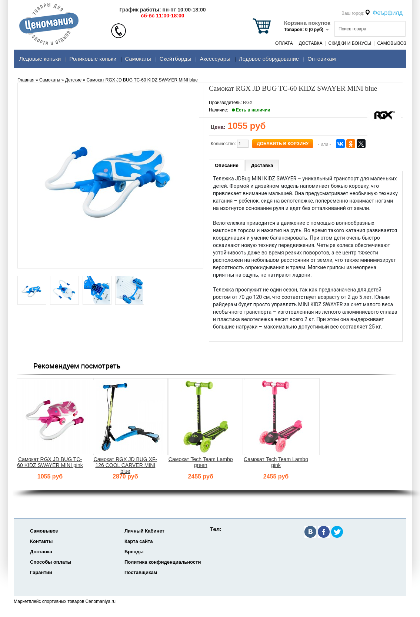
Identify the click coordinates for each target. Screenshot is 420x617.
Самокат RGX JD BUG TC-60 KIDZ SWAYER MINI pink (50, 462)
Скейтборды (175, 59)
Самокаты (138, 59)
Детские (73, 80)
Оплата (284, 43)
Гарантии (41, 572)
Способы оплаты (50, 562)
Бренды (134, 551)
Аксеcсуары (215, 59)
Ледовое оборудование (269, 59)
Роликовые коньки (92, 59)
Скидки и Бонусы (349, 43)
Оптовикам (321, 59)
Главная (25, 80)
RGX (248, 102)
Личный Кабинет (144, 531)
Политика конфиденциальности (162, 562)
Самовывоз (391, 43)
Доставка (311, 43)
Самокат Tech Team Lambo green (201, 462)
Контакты (41, 541)
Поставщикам (140, 572)
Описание (227, 165)
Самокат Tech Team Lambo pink (276, 462)
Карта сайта (138, 541)
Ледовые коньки (40, 59)
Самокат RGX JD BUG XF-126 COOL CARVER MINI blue (125, 465)
